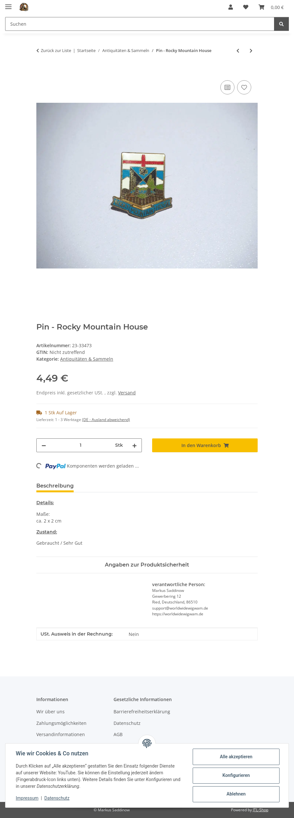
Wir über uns (50, 711)
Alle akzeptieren (236, 756)
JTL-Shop (260, 810)
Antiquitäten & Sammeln (86, 359)
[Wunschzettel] (245, 7)
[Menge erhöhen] (134, 445)
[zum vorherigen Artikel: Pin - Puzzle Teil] (237, 50)
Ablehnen (235, 793)
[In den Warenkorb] (41, 71)
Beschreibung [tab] (55, 486)
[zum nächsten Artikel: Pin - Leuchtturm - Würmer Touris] (251, 50)
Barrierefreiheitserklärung (142, 711)
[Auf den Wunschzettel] (244, 87)
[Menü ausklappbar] (8, 4)
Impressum (27, 798)
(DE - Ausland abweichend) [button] (106, 419)
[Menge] (81, 445)
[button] (230, 7)
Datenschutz (56, 798)
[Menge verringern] (44, 445)
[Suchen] (139, 24)
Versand (127, 393)
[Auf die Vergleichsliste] (227, 87)
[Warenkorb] (271, 7)
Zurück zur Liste (56, 50)
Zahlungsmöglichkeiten (61, 723)
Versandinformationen (60, 734)
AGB (118, 734)
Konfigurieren (236, 775)
